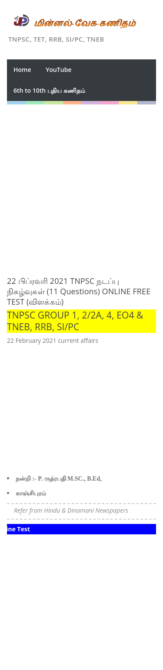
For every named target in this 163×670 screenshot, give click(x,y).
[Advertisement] (81, 185)
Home (22, 69)
